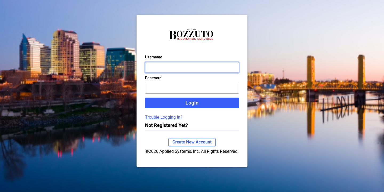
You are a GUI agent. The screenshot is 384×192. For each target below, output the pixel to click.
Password (153, 83)
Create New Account (192, 147)
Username (153, 62)
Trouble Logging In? (163, 122)
